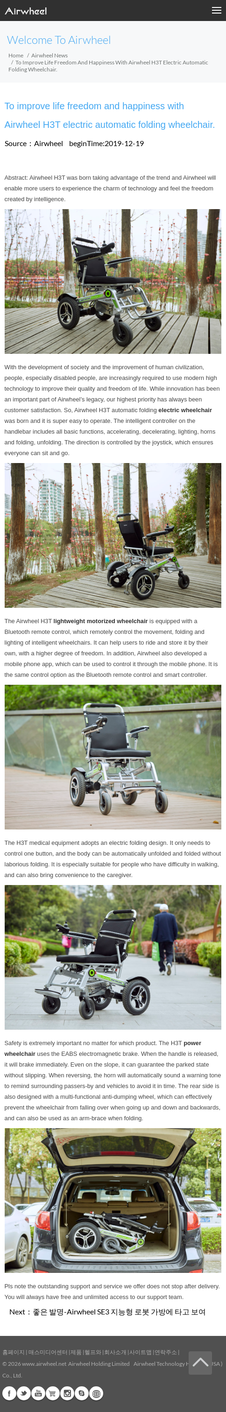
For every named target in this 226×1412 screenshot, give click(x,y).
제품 (76, 1352)
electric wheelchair (185, 410)
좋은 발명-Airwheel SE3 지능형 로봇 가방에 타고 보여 (119, 1311)
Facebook (9, 1393)
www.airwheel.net (44, 1363)
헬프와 (93, 1352)
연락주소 (166, 1352)
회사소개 (115, 1352)
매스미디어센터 (48, 1352)
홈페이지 (13, 1352)
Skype (82, 1393)
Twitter (24, 1393)
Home (15, 55)
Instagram (67, 1393)
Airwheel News (49, 55)
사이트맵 (140, 1352)
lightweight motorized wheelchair (101, 621)
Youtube (38, 1393)
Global (96, 1393)
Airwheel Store (53, 1393)
